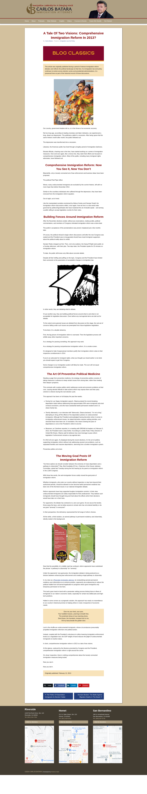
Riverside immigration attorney (64, 580)
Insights (61, 21)
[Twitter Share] (48, 685)
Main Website (51, 21)
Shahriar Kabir (55, 771)
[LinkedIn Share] (71, 685)
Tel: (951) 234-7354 (31, 717)
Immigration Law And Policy (67, 41)
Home (27, 21)
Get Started (108, 21)
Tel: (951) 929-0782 (65, 718)
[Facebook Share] (59, 685)
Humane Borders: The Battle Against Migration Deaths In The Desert (90, 696)
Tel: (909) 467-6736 (99, 718)
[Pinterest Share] (83, 685)
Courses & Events (81, 21)
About (34, 21)
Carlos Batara (49, 41)
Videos (69, 21)
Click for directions (32, 722)
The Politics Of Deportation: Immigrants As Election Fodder (55, 696)
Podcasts (41, 21)
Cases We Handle (95, 21)
